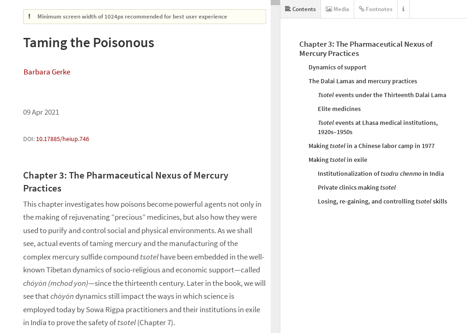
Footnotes (376, 9)
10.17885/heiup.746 (62, 139)
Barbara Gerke (47, 72)
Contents (300, 9)
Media (337, 9)
